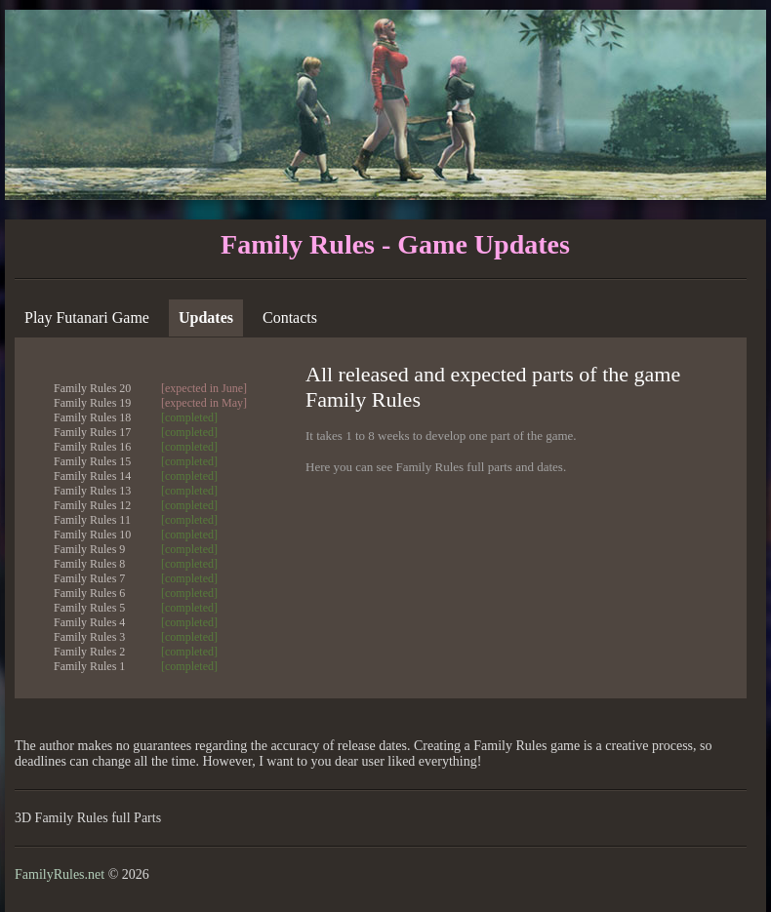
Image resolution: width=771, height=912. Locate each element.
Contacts (290, 317)
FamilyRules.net (59, 874)
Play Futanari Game (86, 317)
